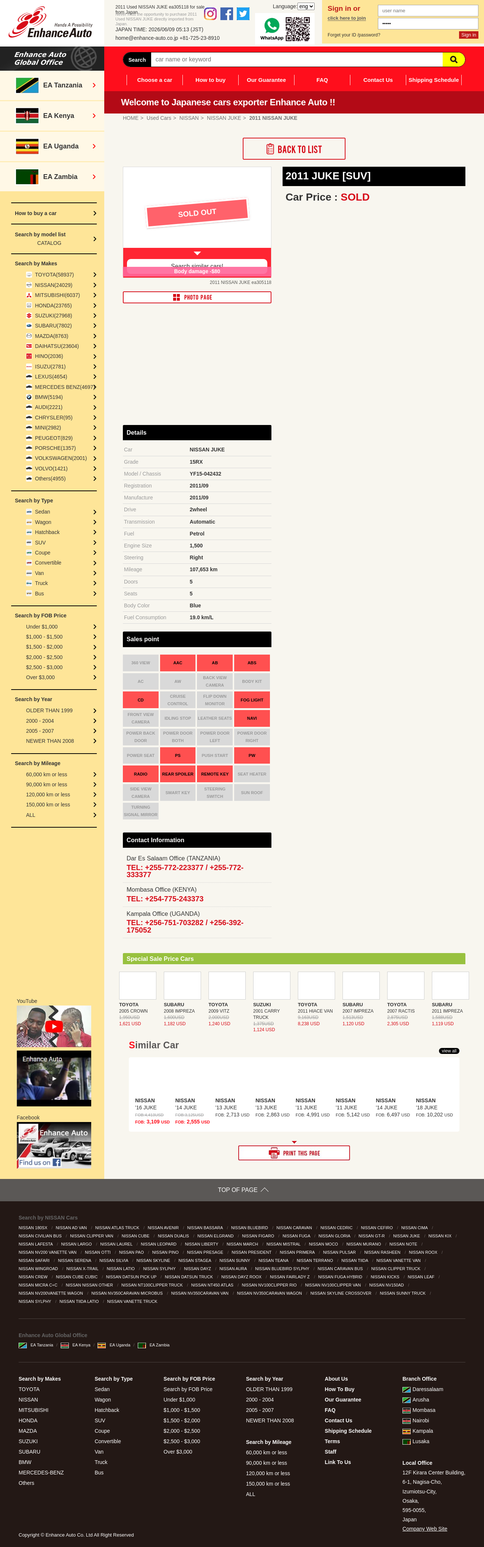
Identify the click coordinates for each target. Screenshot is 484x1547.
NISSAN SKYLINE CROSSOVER (342, 1293)
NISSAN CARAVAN (294, 1227)
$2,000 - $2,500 (44, 657)
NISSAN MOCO (324, 1244)
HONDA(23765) (53, 306)
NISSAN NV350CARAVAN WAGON (270, 1293)
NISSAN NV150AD (387, 1285)
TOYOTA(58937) (54, 275)
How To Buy (339, 1389)
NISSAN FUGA (297, 1236)
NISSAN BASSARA (205, 1227)
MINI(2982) (48, 428)
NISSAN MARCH (243, 1244)
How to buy (210, 80)
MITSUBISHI (33, 1410)
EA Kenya (75, 1345)
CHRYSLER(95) (54, 418)
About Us (336, 1379)
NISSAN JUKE (407, 1236)
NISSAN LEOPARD (159, 1244)
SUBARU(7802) (53, 326)
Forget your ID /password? (354, 35)
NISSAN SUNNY (235, 1260)
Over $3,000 (40, 677)
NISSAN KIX (441, 1236)
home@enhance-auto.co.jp (146, 38)
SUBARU (29, 1452)
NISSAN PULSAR (340, 1252)
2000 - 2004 (40, 721)
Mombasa (418, 1410)
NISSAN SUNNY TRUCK (403, 1293)
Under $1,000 (42, 627)
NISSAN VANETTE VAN (399, 1260)
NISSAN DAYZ (198, 1268)
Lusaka (415, 1441)
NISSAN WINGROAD (39, 1268)
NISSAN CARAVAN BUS (341, 1268)
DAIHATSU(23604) (57, 346)
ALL (30, 815)
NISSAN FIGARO (258, 1236)
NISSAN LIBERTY (202, 1244)
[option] (197, 222)
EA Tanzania (36, 1345)
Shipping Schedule (433, 80)
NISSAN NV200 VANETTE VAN (48, 1252)
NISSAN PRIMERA (298, 1252)
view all (449, 1051)
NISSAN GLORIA (335, 1236)
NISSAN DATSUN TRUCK (189, 1277)
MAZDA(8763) (51, 336)
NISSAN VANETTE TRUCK (133, 1301)
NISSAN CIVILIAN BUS (41, 1236)
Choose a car (154, 80)
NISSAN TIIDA (355, 1260)
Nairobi (415, 1420)
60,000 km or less (46, 774)
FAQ (322, 80)
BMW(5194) (49, 397)
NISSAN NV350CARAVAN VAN (200, 1293)
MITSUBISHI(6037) (57, 295)
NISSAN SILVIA (114, 1260)
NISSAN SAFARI (35, 1260)
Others (26, 1483)
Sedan (42, 512)
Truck (41, 583)
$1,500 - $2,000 (44, 647)
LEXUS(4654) (51, 377)
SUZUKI (28, 1441)
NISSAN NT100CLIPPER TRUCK (152, 1285)
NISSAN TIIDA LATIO (80, 1301)
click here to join (347, 18)
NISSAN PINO (166, 1252)
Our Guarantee (266, 80)
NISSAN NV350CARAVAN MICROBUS (128, 1293)
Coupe (42, 553)
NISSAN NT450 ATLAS (213, 1285)
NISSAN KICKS (386, 1277)
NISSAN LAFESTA (36, 1244)
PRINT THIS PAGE (294, 1152)
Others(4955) (50, 479)
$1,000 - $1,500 (44, 637)
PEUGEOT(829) (54, 438)
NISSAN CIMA (415, 1227)
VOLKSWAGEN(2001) (61, 458)
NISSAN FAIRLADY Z (290, 1277)
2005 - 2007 (40, 731)
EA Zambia (154, 1345)
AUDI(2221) (49, 407)
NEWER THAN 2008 (50, 741)
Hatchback (47, 532)
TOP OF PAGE (238, 1190)
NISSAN (28, 1400)
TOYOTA (29, 1389)
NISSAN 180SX (33, 1227)
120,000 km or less (48, 795)
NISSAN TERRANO (315, 1260)
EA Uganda (114, 1345)
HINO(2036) (49, 356)
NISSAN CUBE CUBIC (77, 1277)
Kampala (417, 1431)
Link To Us (338, 1462)
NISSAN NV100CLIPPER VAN (333, 1285)
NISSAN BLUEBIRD (250, 1227)
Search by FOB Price (188, 1389)
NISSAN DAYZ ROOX (241, 1277)
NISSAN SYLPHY (159, 1268)
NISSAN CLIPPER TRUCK (396, 1268)
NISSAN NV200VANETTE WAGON (51, 1293)
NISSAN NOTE (403, 1244)
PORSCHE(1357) (55, 448)
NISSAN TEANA (273, 1260)
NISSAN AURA (233, 1268)
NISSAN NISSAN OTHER (90, 1285)
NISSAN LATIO (121, 1268)
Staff (330, 1452)
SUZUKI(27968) (53, 316)
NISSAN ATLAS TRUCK (117, 1227)
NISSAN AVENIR (164, 1227)
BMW (25, 1462)
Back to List (294, 149)
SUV (40, 543)
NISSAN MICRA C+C (38, 1285)
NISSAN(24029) (53, 285)
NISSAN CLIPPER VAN (92, 1236)
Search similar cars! (197, 266)
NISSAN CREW (34, 1277)
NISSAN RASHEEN (382, 1252)
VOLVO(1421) (51, 469)
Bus (39, 594)
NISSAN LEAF (422, 1277)
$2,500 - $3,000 (44, 667)
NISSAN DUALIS (174, 1236)
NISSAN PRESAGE (205, 1252)
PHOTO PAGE (197, 297)
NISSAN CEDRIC (337, 1227)
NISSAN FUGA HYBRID (340, 1277)
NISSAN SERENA (75, 1260)
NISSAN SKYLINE (153, 1260)
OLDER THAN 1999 (49, 710)
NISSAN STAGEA (195, 1260)
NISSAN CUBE (136, 1236)
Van (39, 573)
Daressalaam (422, 1389)
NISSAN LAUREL (116, 1244)
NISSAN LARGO (77, 1244)
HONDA (28, 1420)
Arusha (415, 1400)
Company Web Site (424, 1529)
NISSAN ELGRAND (216, 1236)
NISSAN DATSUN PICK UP (131, 1277)
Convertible (48, 563)
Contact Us (378, 80)
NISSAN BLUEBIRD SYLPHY (282, 1268)
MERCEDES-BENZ (41, 1473)
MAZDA (28, 1431)
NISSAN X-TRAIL (82, 1268)
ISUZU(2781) (50, 367)
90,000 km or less (46, 784)
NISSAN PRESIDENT (252, 1252)
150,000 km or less (48, 805)
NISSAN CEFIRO (377, 1227)
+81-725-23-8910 (199, 38)
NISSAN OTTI (98, 1252)
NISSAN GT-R (372, 1236)
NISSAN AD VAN (72, 1227)
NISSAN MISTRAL (284, 1244)
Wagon (43, 522)
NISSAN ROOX (423, 1252)
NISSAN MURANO (364, 1244)
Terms (332, 1441)
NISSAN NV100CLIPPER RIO (270, 1285)
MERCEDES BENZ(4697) (65, 387)
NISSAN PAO (132, 1252)
